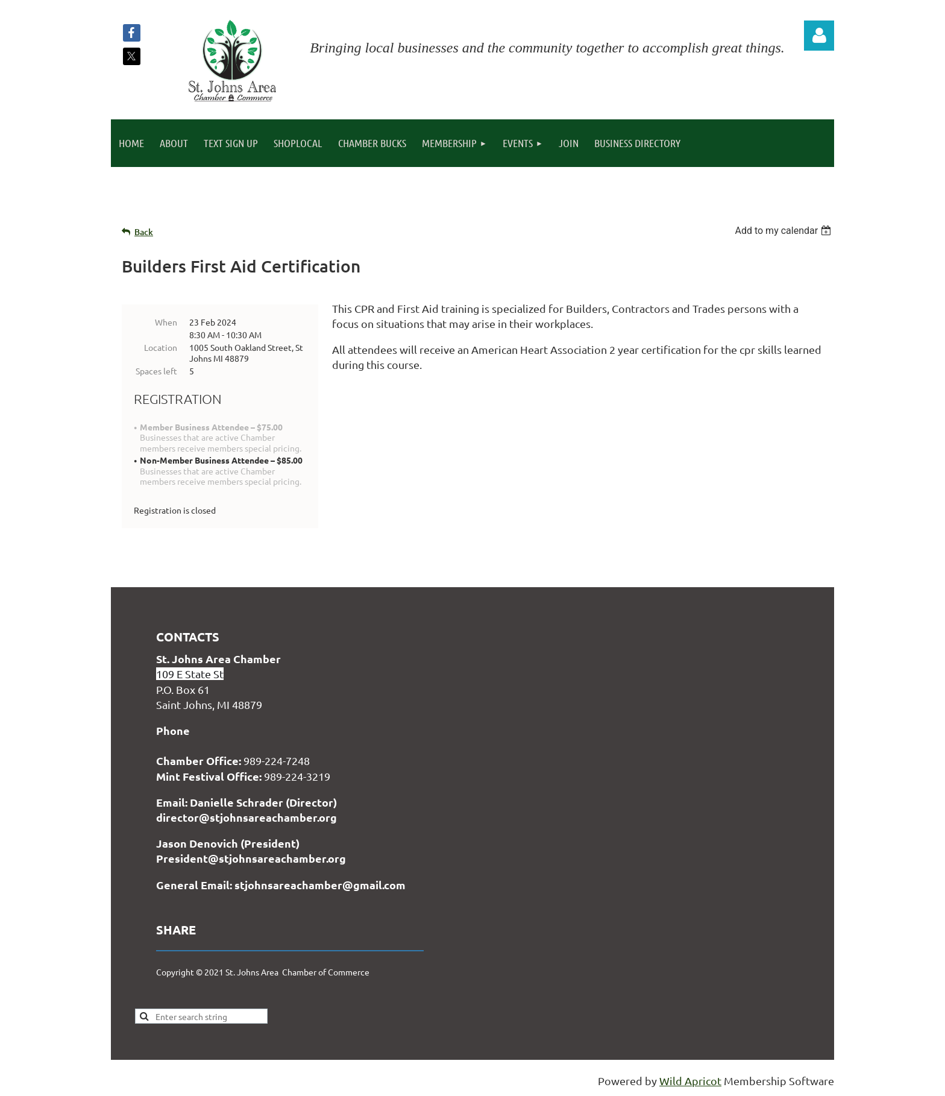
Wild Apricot (690, 1080)
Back (143, 232)
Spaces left (156, 370)
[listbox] (784, 230)
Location (160, 347)
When (166, 322)
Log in (819, 35)
